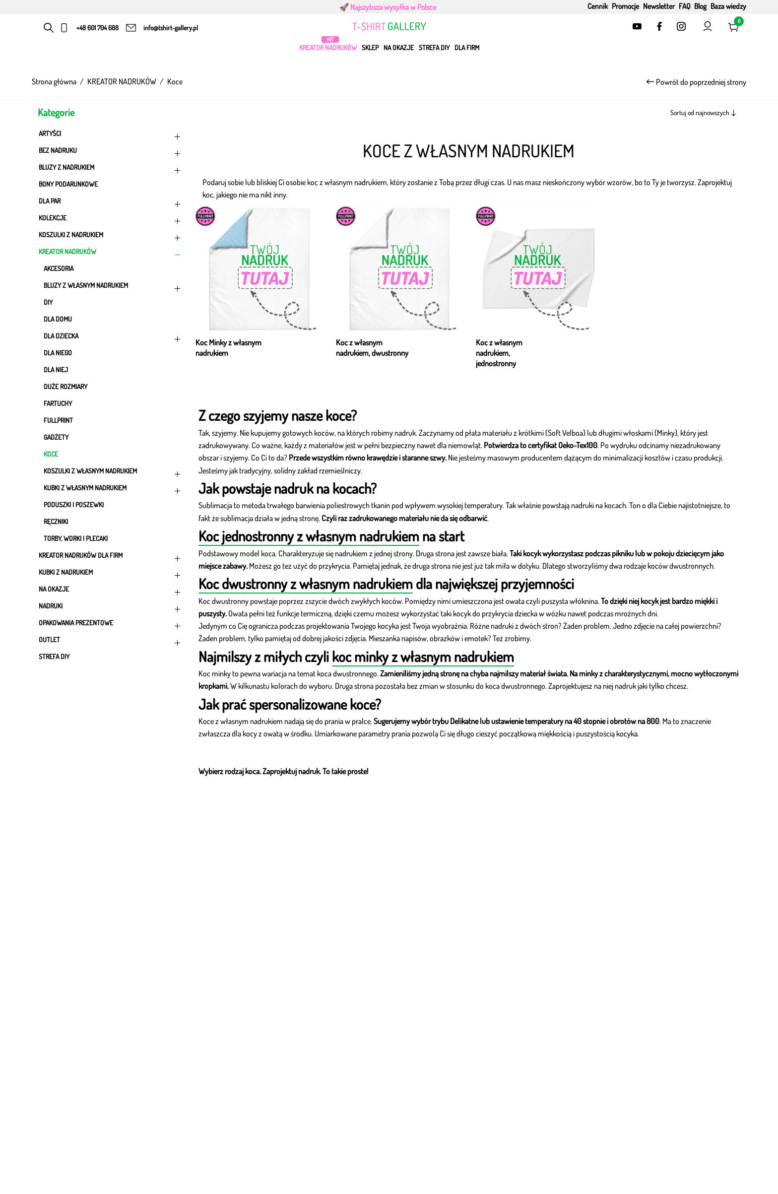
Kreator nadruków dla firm (111, 557)
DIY (48, 302)
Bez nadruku (111, 152)
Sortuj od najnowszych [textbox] (699, 113)
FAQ (684, 6)
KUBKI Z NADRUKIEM (111, 574)
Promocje (625, 6)
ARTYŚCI (111, 135)
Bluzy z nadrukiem (111, 169)
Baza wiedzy (728, 6)
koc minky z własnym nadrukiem (423, 656)
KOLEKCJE (111, 219)
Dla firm (466, 47)
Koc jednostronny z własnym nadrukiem (308, 536)
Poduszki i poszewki (74, 504)
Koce (51, 454)
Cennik (597, 6)
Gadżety (56, 437)
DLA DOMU (58, 319)
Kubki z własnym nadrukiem (114, 489)
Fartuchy (58, 403)
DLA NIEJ (56, 369)
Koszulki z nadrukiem (111, 236)
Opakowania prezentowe (111, 624)
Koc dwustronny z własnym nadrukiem (305, 583)
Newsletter (659, 6)
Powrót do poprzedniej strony (696, 82)
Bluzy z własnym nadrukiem (114, 287)
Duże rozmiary (65, 386)
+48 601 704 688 (97, 27)
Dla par (111, 203)
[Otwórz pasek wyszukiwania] (49, 28)
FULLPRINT (58, 420)
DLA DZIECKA (114, 338)
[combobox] (685, 113)
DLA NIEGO (58, 352)
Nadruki (111, 607)
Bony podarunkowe (68, 184)
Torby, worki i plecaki (76, 538)
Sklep (370, 47)
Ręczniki (56, 521)
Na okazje (399, 47)
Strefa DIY (434, 47)
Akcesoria (58, 268)
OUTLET (111, 641)
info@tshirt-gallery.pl (170, 27)
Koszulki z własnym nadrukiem (114, 472)
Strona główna (54, 81)
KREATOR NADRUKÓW (328, 47)
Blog (700, 6)
